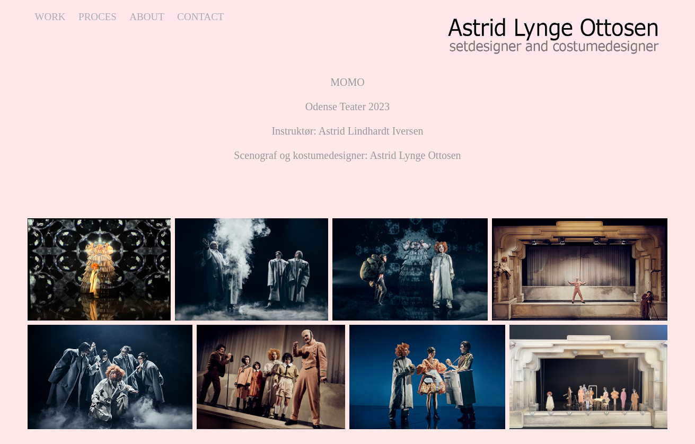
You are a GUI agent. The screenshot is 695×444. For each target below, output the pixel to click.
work (50, 16)
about (146, 16)
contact (200, 16)
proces (97, 16)
